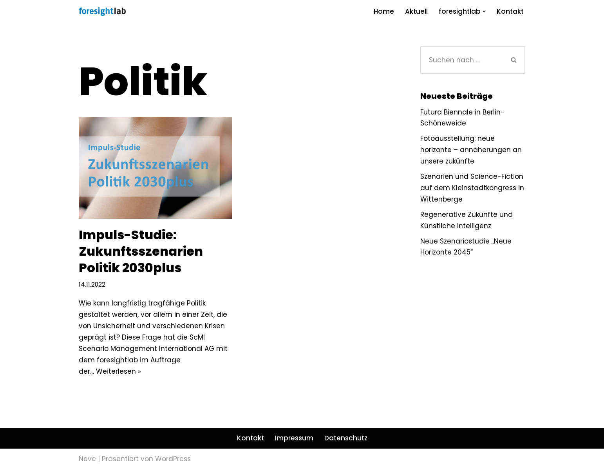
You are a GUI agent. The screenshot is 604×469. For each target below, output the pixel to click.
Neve (87, 459)
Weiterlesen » (118, 371)
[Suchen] (461, 60)
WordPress (173, 459)
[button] (484, 11)
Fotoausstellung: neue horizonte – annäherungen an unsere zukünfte (471, 150)
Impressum (294, 438)
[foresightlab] (102, 11)
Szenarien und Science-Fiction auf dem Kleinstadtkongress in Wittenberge (472, 188)
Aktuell (416, 11)
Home (384, 11)
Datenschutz (345, 438)
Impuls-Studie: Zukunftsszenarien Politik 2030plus (141, 251)
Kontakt (510, 11)
